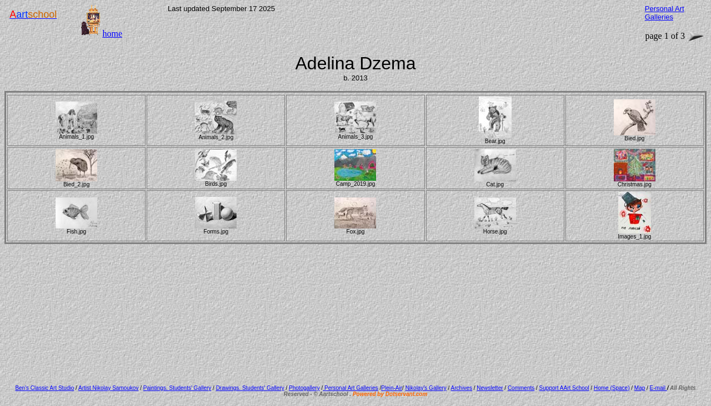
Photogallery (304, 388)
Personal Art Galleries (350, 388)
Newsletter (490, 388)
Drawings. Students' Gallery (250, 388)
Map (639, 388)
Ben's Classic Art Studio (44, 388)
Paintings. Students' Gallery (177, 388)
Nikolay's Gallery (426, 388)
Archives (461, 388)
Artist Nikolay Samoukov (108, 388)
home (112, 33)
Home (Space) (611, 388)
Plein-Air (391, 388)
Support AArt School (564, 388)
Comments (521, 388)
